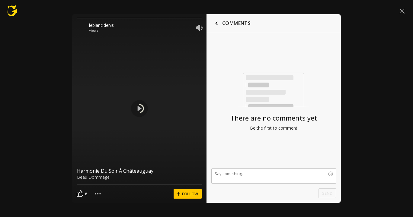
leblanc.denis (101, 25)
